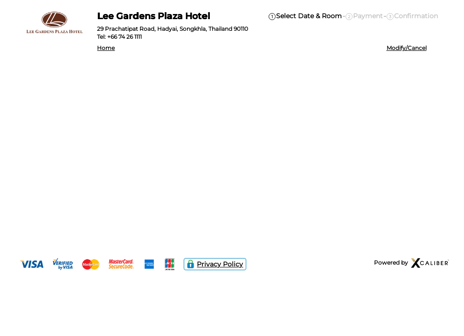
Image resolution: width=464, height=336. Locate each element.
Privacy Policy (215, 264)
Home (106, 48)
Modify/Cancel (407, 48)
